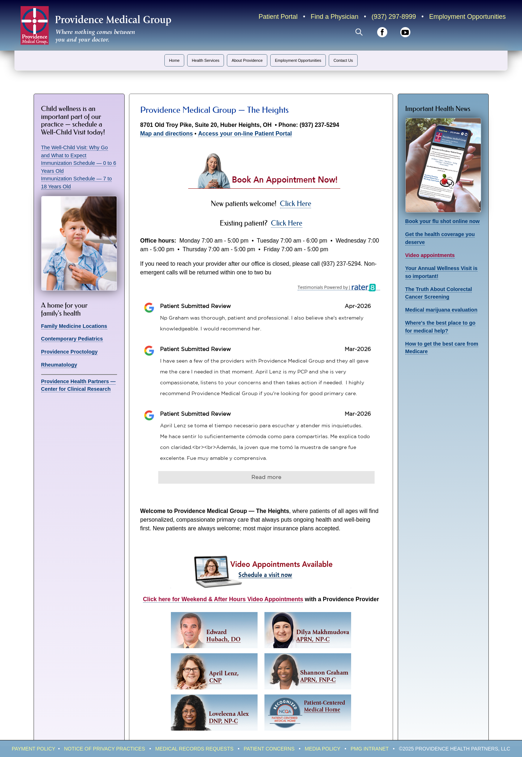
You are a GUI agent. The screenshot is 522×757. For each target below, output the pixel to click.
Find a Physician (334, 16)
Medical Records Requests (194, 749)
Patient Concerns (269, 749)
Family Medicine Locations (74, 326)
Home (174, 60)
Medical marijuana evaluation (441, 310)
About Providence (247, 60)
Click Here (295, 204)
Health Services (205, 60)
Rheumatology (59, 365)
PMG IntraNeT (369, 749)
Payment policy (33, 749)
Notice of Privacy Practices (104, 749)
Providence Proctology (69, 352)
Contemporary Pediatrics (72, 339)
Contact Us (343, 60)
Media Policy (323, 749)
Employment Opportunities (467, 16)
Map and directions (166, 134)
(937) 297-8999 (393, 16)
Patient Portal (278, 16)
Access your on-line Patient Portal (245, 134)
